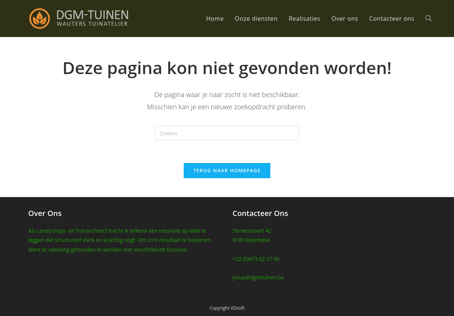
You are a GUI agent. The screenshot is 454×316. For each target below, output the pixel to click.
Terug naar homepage (227, 170)
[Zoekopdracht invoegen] (227, 133)
